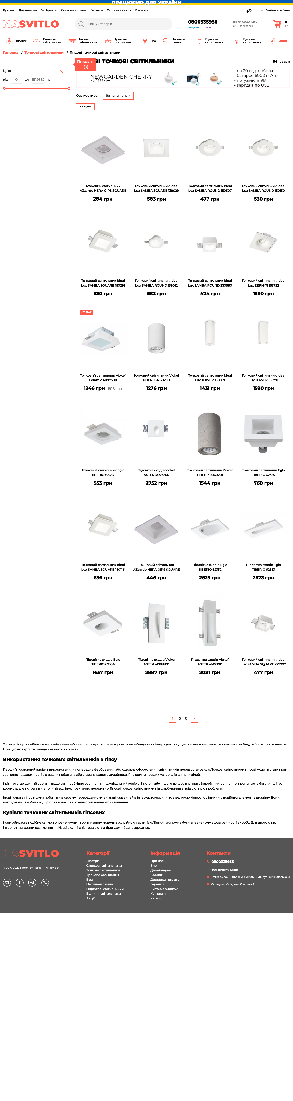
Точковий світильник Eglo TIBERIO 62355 (263, 472)
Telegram (193, 27)
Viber (208, 27)
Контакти (141, 10)
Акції (90, 898)
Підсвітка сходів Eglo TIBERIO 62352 (209, 567)
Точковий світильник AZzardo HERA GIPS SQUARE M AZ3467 (156, 567)
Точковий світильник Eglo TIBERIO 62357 (103, 472)
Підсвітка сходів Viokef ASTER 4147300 (210, 662)
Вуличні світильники (103, 894)
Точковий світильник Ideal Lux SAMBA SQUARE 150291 (103, 283)
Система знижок (119, 10)
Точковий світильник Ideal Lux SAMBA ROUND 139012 (156, 283)
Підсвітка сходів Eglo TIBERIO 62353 (263, 567)
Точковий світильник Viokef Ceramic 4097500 (103, 378)
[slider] (4, 88)
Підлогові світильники (105, 889)
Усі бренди (49, 10)
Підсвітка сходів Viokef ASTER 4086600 (156, 662)
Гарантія (96, 10)
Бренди (156, 875)
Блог (154, 866)
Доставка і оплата (73, 10)
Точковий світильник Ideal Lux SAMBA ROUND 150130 (263, 188)
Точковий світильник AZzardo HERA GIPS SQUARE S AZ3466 (103, 189)
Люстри (92, 861)
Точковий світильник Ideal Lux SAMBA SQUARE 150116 (103, 567)
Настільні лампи (99, 884)
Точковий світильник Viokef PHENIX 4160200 (156, 378)
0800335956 (202, 22)
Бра (89, 880)
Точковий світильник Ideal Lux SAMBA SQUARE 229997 (263, 662)
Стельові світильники (104, 866)
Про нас (9, 10)
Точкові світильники (103, 870)
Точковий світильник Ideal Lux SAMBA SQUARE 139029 (156, 188)
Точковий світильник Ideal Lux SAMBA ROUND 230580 (210, 283)
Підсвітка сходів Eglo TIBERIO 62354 (102, 662)
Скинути (85, 106)
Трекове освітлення (102, 875)
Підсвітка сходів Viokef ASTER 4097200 (156, 472)
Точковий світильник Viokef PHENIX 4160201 (210, 472)
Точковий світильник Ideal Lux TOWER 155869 (210, 378)
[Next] (194, 719)
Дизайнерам (28, 10)
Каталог (156, 898)
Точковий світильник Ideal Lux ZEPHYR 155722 (263, 283)
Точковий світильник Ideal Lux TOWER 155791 (263, 378)
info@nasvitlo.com (225, 870)
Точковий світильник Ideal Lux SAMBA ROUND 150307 (210, 188)
